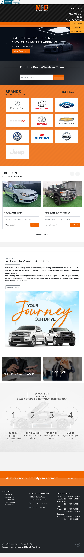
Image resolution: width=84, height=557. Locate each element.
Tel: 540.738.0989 (39, 503)
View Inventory (13, 287)
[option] (58, 205)
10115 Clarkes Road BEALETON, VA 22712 (38, 498)
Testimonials (9, 500)
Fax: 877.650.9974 (40, 507)
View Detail (7, 225)
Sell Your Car (9, 502)
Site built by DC (26, 544)
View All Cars (42, 234)
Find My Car (71, 478)
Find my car (8, 497)
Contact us (8, 505)
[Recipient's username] (37, 77)
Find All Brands (69, 92)
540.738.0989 (74, 19)
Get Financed (20, 51)
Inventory (8, 495)
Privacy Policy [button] (14, 544)
